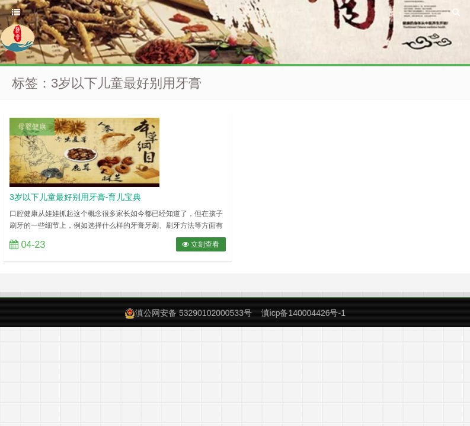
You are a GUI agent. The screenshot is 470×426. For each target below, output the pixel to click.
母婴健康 (32, 126)
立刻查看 (200, 244)
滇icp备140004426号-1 (303, 313)
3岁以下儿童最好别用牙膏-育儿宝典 (75, 197)
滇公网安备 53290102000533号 (193, 313)
